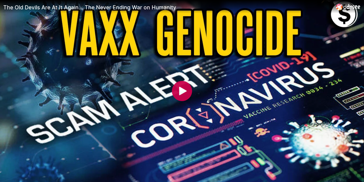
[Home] (348, 7)
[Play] (182, 91)
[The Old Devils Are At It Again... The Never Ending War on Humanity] (168, 7)
